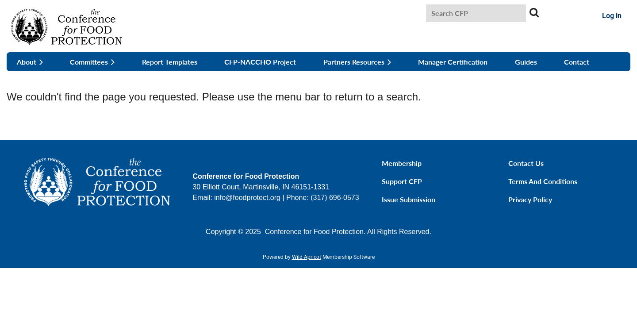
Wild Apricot (306, 257)
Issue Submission (408, 199)
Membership (402, 163)
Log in (612, 16)
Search (534, 12)
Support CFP (402, 181)
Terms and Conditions (542, 181)
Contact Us (526, 163)
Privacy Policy (530, 199)
